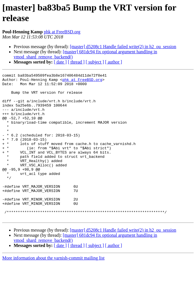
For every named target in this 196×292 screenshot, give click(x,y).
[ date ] (60, 62)
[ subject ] (95, 62)
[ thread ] (76, 62)
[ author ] (113, 62)
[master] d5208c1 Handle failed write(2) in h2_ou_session (123, 46)
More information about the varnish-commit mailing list (53, 287)
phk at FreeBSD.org (62, 31)
